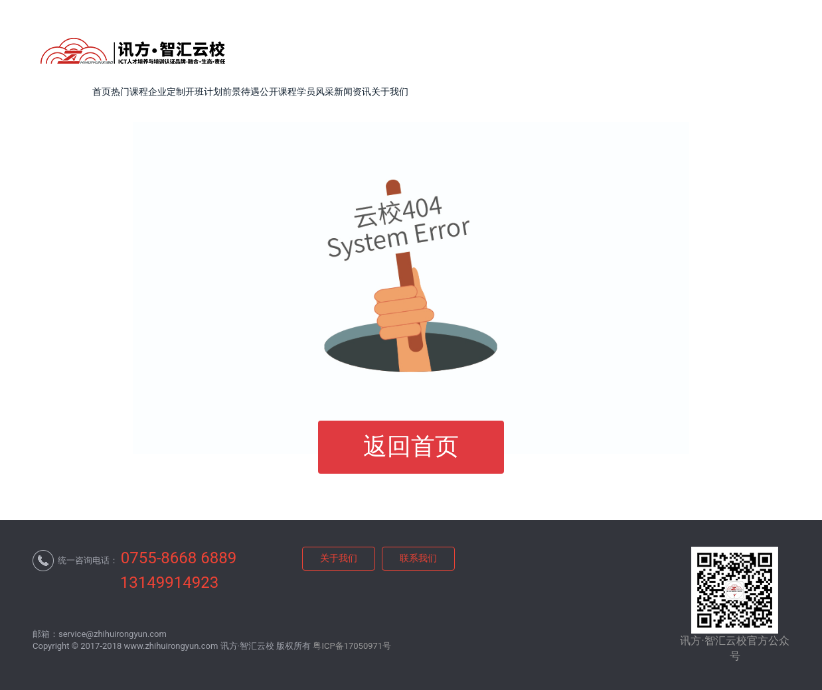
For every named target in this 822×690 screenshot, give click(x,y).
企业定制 (166, 91)
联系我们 (418, 558)
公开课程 (278, 91)
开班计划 (203, 91)
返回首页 (411, 446)
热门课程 (129, 91)
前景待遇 (241, 91)
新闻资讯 (352, 91)
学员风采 (315, 91)
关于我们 (389, 91)
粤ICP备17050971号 (352, 646)
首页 (101, 91)
